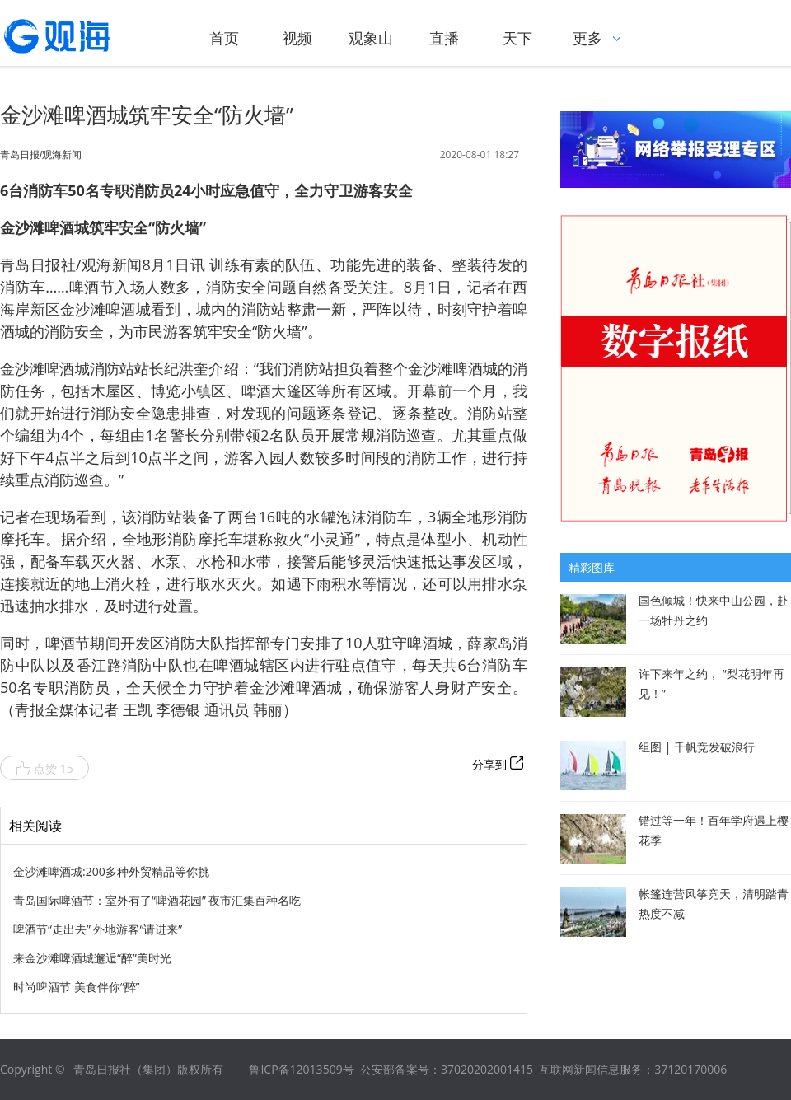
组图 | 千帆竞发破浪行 (697, 747)
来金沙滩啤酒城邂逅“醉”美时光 (92, 958)
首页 (224, 38)
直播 (444, 38)
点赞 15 (44, 769)
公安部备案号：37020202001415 (446, 1069)
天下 (517, 38)
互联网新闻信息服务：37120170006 (633, 1069)
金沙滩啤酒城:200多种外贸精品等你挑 (111, 871)
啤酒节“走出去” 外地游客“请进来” (97, 929)
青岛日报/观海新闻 (41, 155)
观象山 (371, 38)
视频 (297, 38)
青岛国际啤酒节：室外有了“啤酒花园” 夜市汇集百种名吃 (157, 900)
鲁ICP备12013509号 (301, 1069)
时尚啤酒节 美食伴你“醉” (76, 987)
